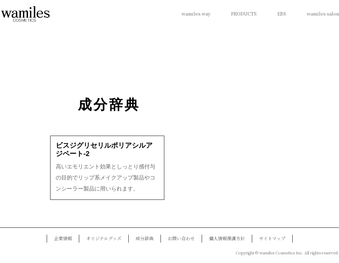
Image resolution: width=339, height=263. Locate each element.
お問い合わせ (181, 238)
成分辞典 (109, 105)
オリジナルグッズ (103, 238)
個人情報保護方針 (227, 238)
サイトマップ (272, 238)
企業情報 (63, 238)
